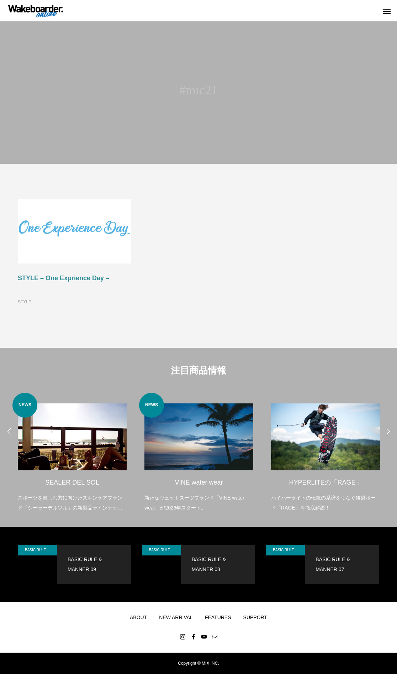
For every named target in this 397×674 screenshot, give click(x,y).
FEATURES (218, 617)
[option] (72, 453)
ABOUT (138, 617)
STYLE (24, 301)
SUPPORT (255, 617)
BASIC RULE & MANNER (41, 550)
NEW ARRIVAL (176, 617)
